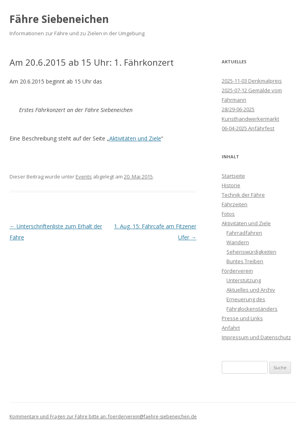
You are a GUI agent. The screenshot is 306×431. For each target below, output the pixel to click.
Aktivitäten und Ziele (135, 138)
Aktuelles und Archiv (250, 289)
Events (84, 176)
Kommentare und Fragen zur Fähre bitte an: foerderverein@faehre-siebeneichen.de (103, 416)
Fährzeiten (234, 204)
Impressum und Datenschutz (256, 337)
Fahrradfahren (244, 232)
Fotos (228, 213)
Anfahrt (231, 327)
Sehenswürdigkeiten (251, 251)
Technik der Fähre (243, 194)
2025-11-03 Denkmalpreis (252, 80)
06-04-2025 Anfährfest (248, 128)
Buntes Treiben (244, 261)
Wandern (237, 242)
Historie (231, 185)
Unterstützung (243, 280)
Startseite (233, 175)
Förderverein (237, 270)
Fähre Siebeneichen (59, 19)
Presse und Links (242, 318)
